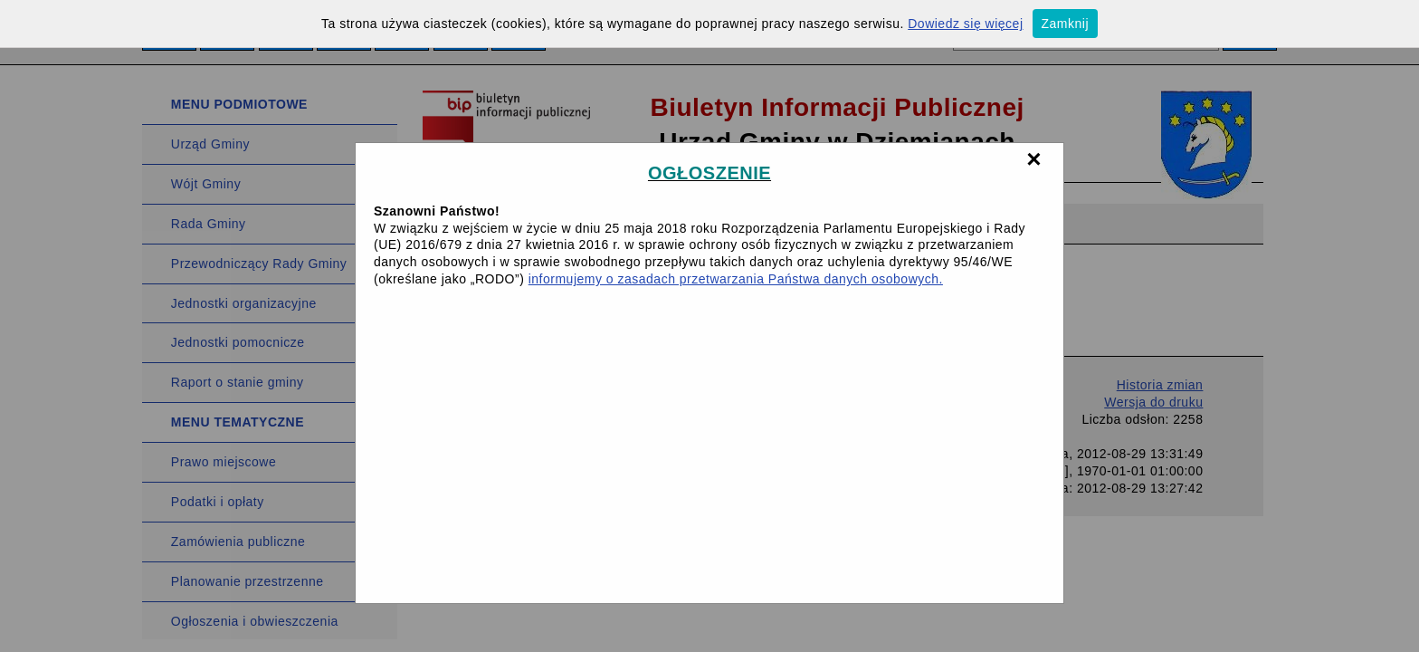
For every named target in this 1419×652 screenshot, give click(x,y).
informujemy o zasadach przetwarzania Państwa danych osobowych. (736, 279)
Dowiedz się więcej (965, 23)
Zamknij (1066, 23)
